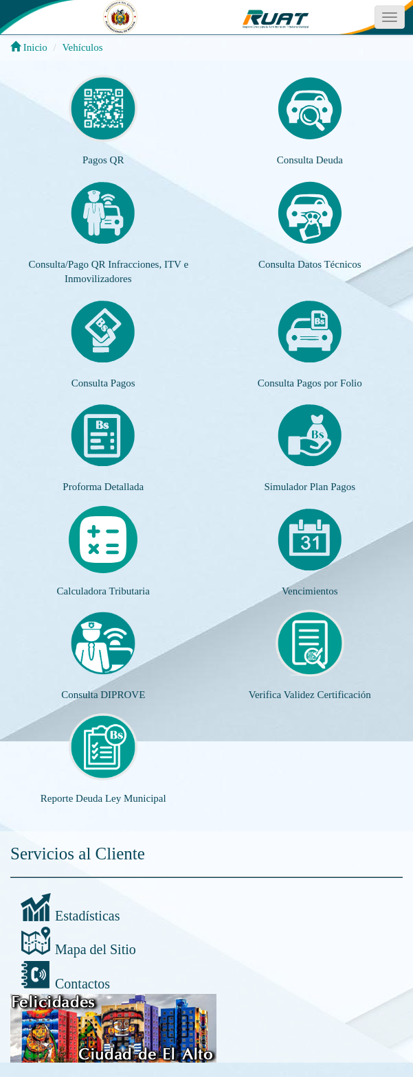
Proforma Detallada (103, 486)
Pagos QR (103, 159)
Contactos (82, 983)
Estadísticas (87, 915)
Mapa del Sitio (95, 949)
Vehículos (82, 47)
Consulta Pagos (103, 383)
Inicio (28, 47)
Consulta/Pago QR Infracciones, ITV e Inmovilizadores (108, 271)
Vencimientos (310, 591)
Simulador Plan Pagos (309, 486)
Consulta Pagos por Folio (310, 383)
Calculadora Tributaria (103, 591)
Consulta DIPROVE (103, 694)
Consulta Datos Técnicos (309, 264)
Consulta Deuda (310, 159)
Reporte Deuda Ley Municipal (103, 798)
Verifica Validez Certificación (310, 694)
